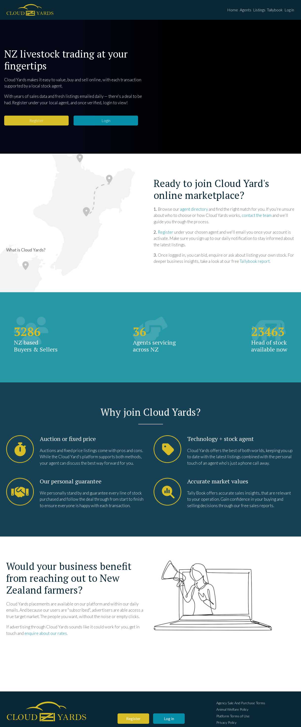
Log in (288, 11)
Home (222, 11)
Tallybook (272, 11)
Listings (253, 11)
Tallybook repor (254, 264)
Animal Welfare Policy (232, 711)
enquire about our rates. (46, 636)
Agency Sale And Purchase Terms (240, 704)
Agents (237, 11)
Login (105, 123)
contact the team (257, 218)
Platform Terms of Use (233, 717)
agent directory (194, 211)
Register (36, 123)
